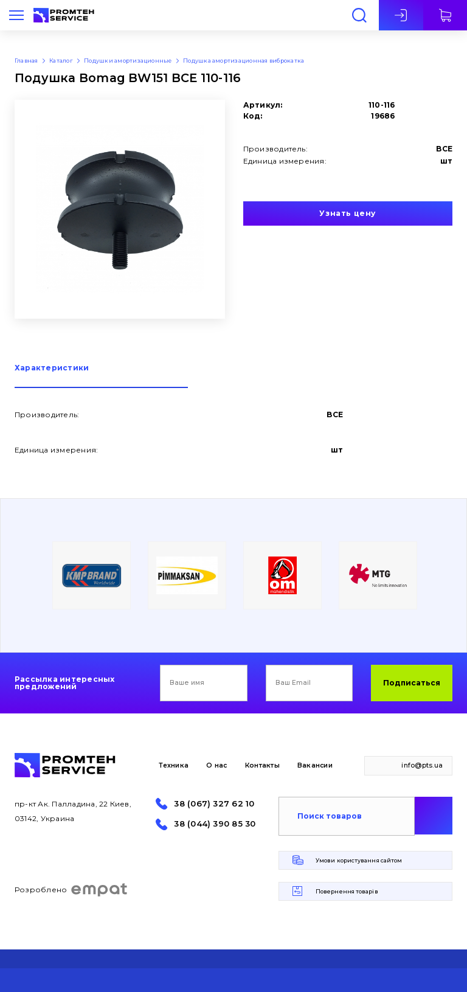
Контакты (262, 765)
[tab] (101, 376)
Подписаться (411, 682)
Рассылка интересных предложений (65, 683)
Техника (174, 765)
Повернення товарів (347, 891)
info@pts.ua (422, 765)
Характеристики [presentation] (52, 368)
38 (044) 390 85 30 (214, 824)
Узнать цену (347, 213)
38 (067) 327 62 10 (214, 804)
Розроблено (71, 890)
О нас (216, 765)
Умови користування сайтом (359, 860)
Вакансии (315, 765)
